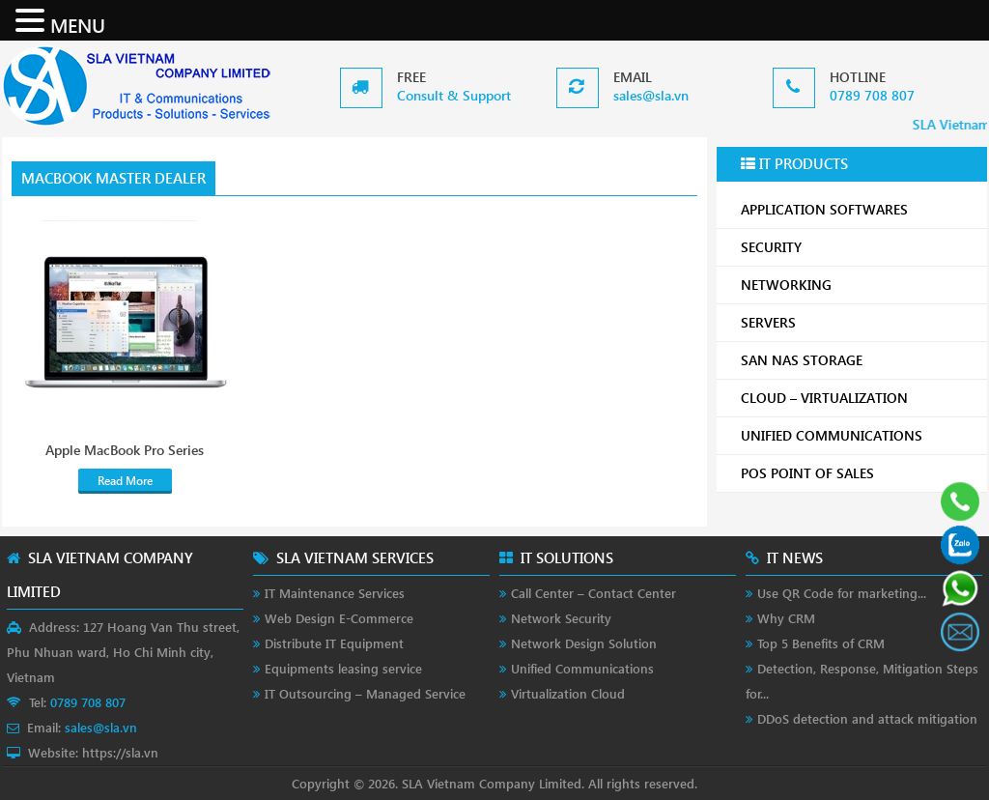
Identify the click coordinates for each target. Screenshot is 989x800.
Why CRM (786, 618)
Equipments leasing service (343, 668)
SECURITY (857, 247)
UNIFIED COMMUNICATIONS (857, 435)
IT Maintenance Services (335, 593)
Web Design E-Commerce (339, 618)
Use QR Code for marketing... (841, 593)
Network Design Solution (584, 643)
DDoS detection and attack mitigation (867, 718)
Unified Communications (582, 668)
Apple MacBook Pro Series (124, 450)
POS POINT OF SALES (857, 473)
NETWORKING (857, 284)
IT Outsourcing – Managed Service (365, 693)
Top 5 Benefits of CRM (821, 643)
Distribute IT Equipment (334, 643)
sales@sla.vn (651, 95)
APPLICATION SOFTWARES (824, 209)
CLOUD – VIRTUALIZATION (857, 397)
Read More (125, 480)
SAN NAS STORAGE (857, 360)
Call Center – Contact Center (593, 593)
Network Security (561, 618)
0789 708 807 (872, 95)
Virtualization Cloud (568, 693)
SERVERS (857, 322)
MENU (77, 24)
